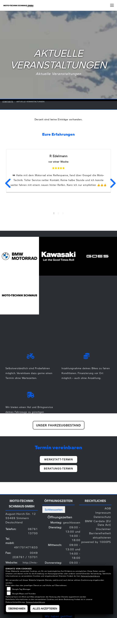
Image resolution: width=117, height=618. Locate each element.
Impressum (103, 512)
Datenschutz (102, 517)
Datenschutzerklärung (90, 576)
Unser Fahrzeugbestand (58, 425)
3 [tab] (63, 213)
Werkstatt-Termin (58, 459)
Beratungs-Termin (58, 468)
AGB (108, 508)
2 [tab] (58, 213)
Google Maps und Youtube (24, 593)
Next (111, 183)
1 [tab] (53, 213)
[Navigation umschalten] (112, 5)
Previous (6, 183)
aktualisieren (102, 537)
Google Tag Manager (21, 589)
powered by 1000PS (96, 542)
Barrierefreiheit (100, 533)
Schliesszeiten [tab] (54, 509)
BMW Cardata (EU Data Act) (98, 523)
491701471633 (26, 547)
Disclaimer (103, 529)
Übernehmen (16, 608)
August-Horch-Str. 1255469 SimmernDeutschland (20, 518)
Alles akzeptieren (45, 608)
